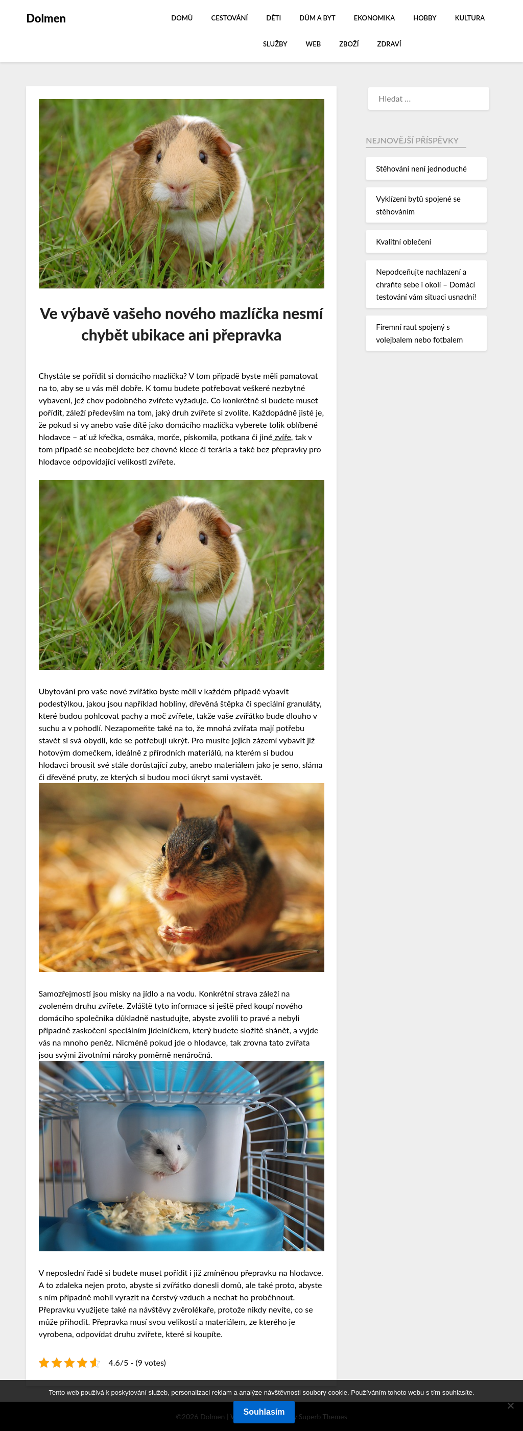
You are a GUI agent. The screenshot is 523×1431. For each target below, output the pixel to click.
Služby (275, 44)
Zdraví (389, 44)
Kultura (470, 18)
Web (313, 44)
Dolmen (46, 18)
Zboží (349, 44)
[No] (510, 1405)
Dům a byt (317, 18)
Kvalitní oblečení (403, 241)
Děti (273, 18)
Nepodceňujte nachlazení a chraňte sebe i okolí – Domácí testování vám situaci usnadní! (426, 284)
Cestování (229, 18)
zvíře (282, 437)
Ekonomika (374, 18)
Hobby (424, 18)
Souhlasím (264, 1412)
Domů (182, 18)
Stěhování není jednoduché (421, 168)
